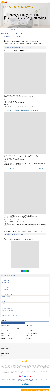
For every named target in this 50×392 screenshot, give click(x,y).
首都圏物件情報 (20, 379)
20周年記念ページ (29, 338)
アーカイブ (3, 355)
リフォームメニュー (5, 277)
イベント (24, 390)
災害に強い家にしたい (6, 287)
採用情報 (31, 380)
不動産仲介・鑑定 (34, 379)
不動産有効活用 (19, 380)
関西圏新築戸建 (14, 379)
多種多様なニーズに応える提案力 (7, 338)
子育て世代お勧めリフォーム (7, 294)
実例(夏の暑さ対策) (5, 282)
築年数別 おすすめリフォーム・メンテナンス (10, 298)
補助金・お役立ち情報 (5, 353)
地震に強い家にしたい (6, 284)
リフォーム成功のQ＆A (30, 330)
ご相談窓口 (38, 390)
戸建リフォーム (4, 301)
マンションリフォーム (6, 303)
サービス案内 (3, 346)
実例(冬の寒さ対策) (5, 280)
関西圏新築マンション (6, 379)
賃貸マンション (25, 380)
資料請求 (31, 390)
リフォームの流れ (4, 330)
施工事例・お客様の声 (5, 348)
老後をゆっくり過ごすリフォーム (8, 296)
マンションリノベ (29, 322)
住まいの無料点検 (29, 328)
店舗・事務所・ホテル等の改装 (7, 308)
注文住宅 (45, 379)
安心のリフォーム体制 (5, 335)
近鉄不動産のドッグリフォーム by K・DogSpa (10, 328)
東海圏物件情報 (27, 379)
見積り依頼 (45, 390)
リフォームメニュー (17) (6, 322)
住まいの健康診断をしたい (6, 289)
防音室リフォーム (29, 325)
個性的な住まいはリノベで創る (7, 310)
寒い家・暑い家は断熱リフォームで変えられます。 (11, 315)
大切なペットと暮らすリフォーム (8, 291)
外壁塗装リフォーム (5, 325)
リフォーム (40, 379)
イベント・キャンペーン (5, 344)
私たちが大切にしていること (31, 333)
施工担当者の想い (29, 335)
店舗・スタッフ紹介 (5, 351)
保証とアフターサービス (6, 333)
